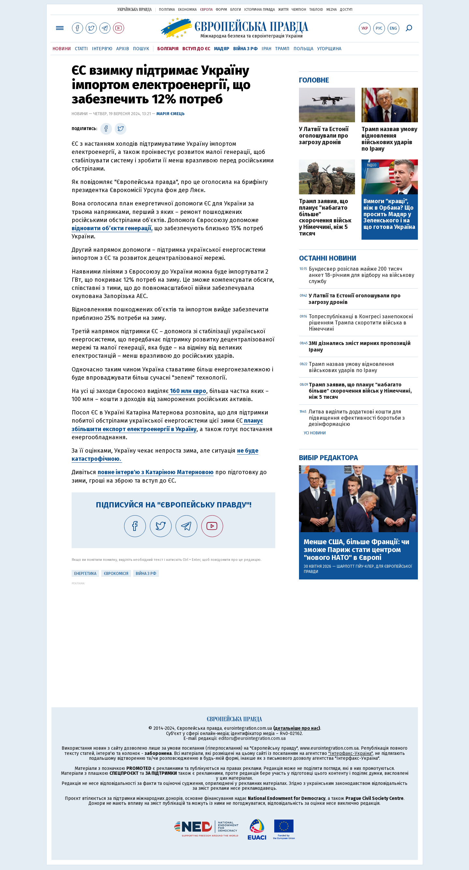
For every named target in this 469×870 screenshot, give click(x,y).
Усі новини (315, 433)
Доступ (346, 10)
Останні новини (327, 258)
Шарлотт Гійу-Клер (355, 566)
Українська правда (134, 9)
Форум (221, 10)
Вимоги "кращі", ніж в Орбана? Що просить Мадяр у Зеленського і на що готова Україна (389, 214)
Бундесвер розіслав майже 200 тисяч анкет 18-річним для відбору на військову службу (361, 275)
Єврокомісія (116, 573)
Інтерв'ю (102, 49)
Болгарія (167, 49)
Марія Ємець (170, 113)
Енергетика (85, 573)
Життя (283, 10)
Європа (206, 10)
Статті (81, 49)
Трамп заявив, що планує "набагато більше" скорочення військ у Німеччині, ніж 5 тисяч (325, 217)
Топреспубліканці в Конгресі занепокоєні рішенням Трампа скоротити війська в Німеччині (361, 322)
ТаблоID (316, 10)
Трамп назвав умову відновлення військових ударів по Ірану (389, 139)
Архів (122, 49)
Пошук (141, 49)
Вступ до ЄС (196, 49)
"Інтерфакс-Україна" (350, 753)
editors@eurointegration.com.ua (252, 738)
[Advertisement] (173, 630)
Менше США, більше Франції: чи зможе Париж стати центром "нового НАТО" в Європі (356, 550)
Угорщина (329, 49)
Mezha (331, 10)
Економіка (187, 10)
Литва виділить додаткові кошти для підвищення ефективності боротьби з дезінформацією (357, 418)
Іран (266, 49)
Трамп (282, 49)
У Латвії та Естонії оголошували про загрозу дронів (323, 135)
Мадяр (221, 49)
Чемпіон (299, 10)
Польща (303, 49)
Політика (167, 10)
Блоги (235, 10)
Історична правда (259, 10)
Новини (61, 49)
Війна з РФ (245, 49)
